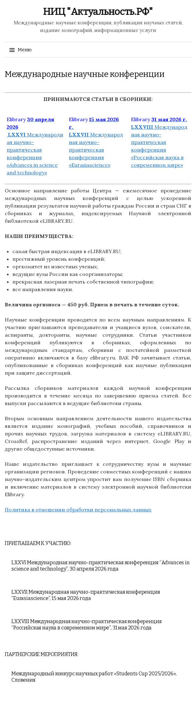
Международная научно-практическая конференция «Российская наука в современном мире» (159, 142)
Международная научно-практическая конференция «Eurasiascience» (96, 142)
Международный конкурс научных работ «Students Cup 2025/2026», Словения (94, 677)
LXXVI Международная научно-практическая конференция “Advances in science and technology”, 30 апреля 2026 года (100, 566)
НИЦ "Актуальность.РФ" (98, 11)
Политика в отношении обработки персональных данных (78, 509)
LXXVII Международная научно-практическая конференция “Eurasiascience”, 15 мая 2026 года (85, 595)
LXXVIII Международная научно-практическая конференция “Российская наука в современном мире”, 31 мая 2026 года (86, 624)
